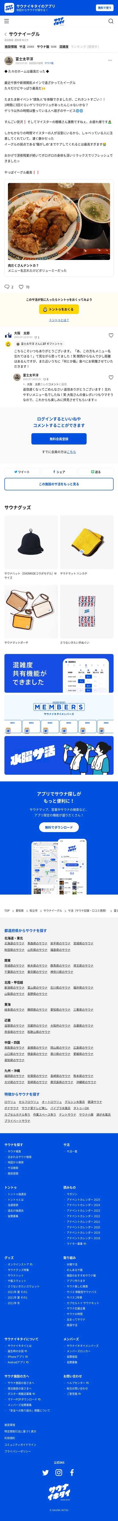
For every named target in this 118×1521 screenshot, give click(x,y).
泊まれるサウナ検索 (20, 1157)
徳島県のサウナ (37, 1054)
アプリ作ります (76, 1281)
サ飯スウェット (17, 1281)
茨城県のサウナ (14, 965)
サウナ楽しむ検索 (77, 1286)
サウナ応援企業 (76, 1308)
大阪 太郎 (22, 333)
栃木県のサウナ (37, 965)
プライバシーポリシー (17, 1451)
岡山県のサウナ (60, 1047)
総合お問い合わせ (77, 1388)
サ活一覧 (72, 1151)
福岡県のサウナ (14, 1076)
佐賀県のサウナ (37, 1076)
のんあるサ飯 (75, 1270)
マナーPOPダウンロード (22, 1399)
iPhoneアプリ (16, 1357)
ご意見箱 (72, 1394)
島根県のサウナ (37, 1047)
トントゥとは (16, 1200)
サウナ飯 (49, 63)
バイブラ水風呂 (60, 1108)
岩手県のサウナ (60, 943)
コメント (53, 384)
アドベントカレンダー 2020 (83, 1227)
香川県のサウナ (60, 1054)
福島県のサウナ (60, 950)
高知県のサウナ (14, 1060)
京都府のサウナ (37, 1025)
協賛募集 (13, 1216)
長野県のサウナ (37, 994)
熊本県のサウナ (83, 1076)
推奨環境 (9, 1425)
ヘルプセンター (76, 1383)
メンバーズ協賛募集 (20, 1405)
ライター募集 (75, 1244)
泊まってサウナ (76, 1320)
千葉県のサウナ (14, 972)
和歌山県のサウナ (38, 1032)
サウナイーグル (24, 34)
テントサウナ (67, 1114)
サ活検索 (13, 1168)
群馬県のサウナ (60, 965)
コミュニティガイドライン (20, 1445)
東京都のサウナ (37, 972)
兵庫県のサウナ (83, 1025)
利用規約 (9, 1438)
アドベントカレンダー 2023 (83, 1211)
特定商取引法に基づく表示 (20, 1431)
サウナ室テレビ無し (35, 1108)
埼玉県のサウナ (83, 965)
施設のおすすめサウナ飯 (81, 1276)
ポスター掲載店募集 (20, 1394)
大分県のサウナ (14, 1082)
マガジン (72, 1194)
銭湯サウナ (95, 1102)
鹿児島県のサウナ (61, 1082)
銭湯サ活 (72, 1325)
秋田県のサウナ (14, 950)
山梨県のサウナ (14, 994)
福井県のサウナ (83, 987)
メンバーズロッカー (79, 1351)
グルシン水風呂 (75, 1102)
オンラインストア (18, 1264)
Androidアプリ (16, 1362)
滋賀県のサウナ (14, 1025)
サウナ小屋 (86, 1114)
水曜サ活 (72, 1264)
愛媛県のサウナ (83, 1054)
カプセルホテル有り (17, 1114)
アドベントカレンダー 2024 (83, 1205)
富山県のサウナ (37, 987)
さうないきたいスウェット (24, 1286)
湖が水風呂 (103, 1114)
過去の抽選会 (16, 1211)
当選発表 (13, 1205)
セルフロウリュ (29, 1102)
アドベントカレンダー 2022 (83, 1216)
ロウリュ (10, 1102)
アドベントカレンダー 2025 (83, 1200)
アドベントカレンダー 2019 (83, 1233)
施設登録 (13, 1173)
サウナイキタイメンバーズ (83, 1346)
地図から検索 (16, 1162)
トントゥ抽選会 (17, 1194)
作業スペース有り (44, 1114)
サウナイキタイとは (20, 1346)
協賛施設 (72, 1357)
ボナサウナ (11, 1108)
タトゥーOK (81, 1108)
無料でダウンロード (59, 827)
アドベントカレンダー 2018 (83, 1238)
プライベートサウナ (17, 1121)
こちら (71, 451)
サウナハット (16, 1276)
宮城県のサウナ (83, 943)
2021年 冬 (14, 1303)
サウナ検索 (14, 1151)
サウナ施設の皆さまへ (21, 1383)
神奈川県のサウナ (61, 972)
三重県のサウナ (83, 1009)
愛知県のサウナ (60, 1009)
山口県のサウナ (14, 1054)
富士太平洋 (24, 58)
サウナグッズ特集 (18, 1270)
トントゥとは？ (59, 320)
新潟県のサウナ (14, 987)
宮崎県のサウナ (37, 1082)
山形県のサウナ (37, 950)
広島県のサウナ (83, 1047)
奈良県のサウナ (14, 1032)
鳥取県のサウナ (14, 1047)
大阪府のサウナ (60, 1025)
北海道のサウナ (14, 943)
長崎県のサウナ (60, 1076)
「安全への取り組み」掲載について (29, 1410)
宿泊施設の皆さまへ (20, 1388)
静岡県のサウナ (37, 1009)
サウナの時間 (75, 1314)
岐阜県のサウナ (14, 1009)
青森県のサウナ (37, 943)
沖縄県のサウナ (86, 1082)
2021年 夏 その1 (17, 1292)
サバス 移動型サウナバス (82, 1292)
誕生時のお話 (16, 1351)
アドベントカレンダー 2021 (83, 1222)
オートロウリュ (52, 1102)
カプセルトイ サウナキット (83, 1303)
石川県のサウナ (60, 987)
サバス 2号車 (74, 1298)
